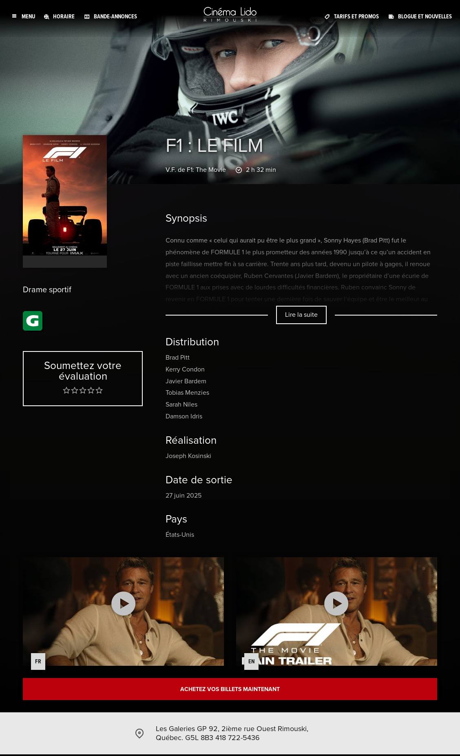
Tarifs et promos (356, 16)
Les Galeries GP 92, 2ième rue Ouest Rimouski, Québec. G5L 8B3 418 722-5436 (232, 734)
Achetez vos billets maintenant (230, 689)
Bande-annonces (115, 16)
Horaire (64, 16)
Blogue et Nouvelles (425, 16)
